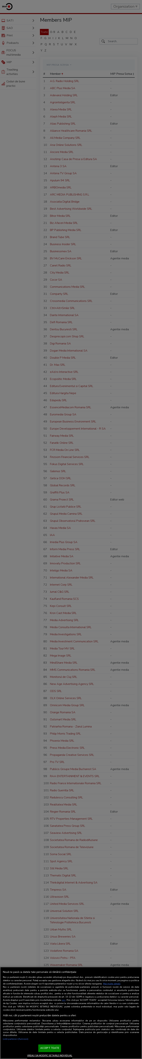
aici (63, 1000)
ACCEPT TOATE (49, 1048)
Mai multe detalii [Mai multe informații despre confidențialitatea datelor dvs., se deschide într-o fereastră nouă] (111, 983)
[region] (71, 1013)
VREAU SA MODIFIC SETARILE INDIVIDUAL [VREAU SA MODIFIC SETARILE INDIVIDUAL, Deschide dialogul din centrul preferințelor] (49, 1055)
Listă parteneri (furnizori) (15, 1039)
